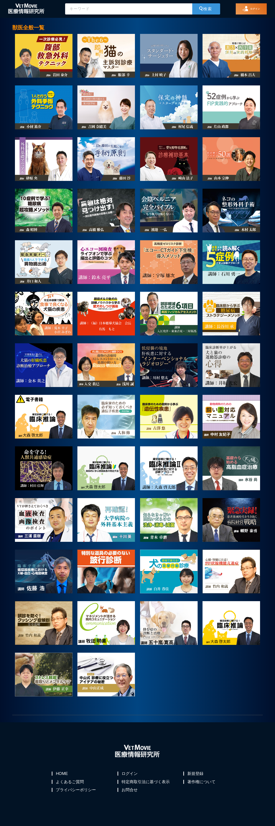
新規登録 (196, 774)
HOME (62, 774)
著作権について (202, 784)
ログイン (130, 774)
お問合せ (130, 795)
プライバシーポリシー (76, 795)
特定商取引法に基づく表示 (146, 784)
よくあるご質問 (70, 784)
